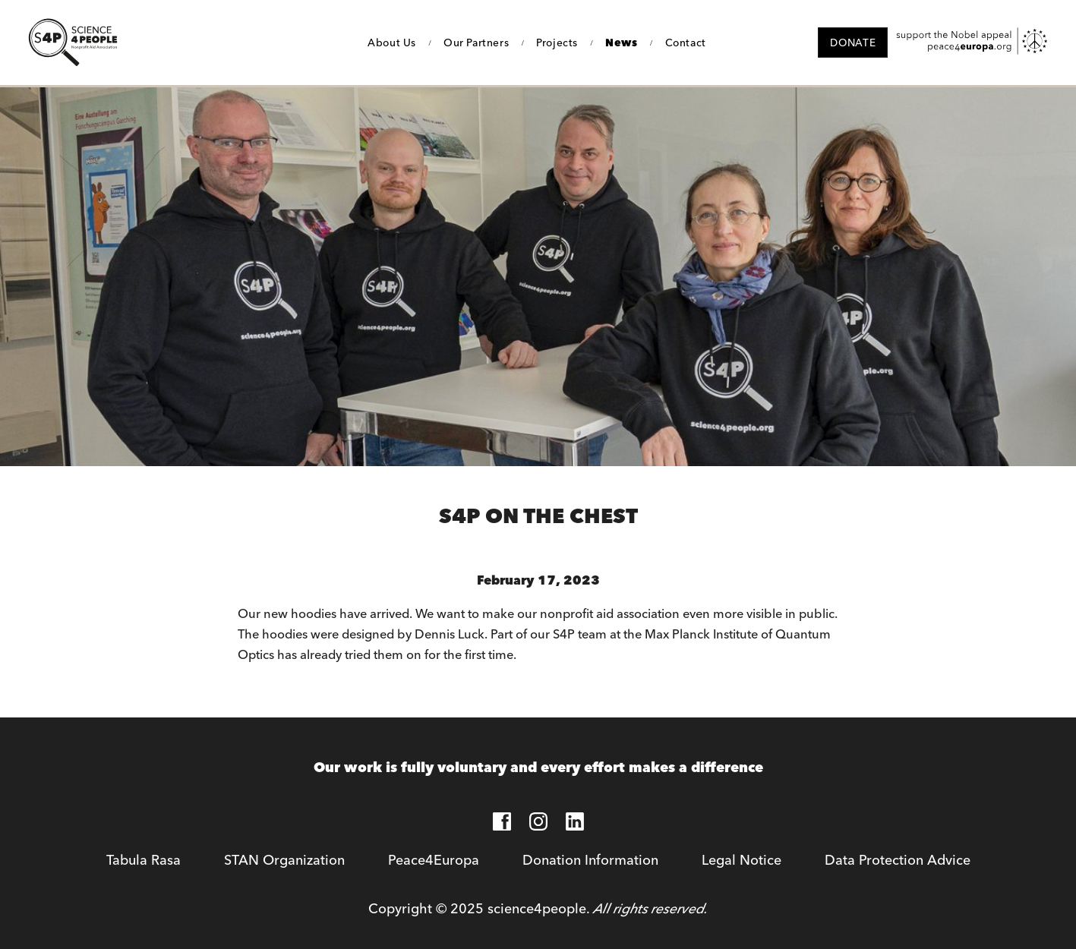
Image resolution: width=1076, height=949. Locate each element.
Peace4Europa (433, 860)
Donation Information (590, 860)
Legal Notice (741, 860)
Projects (557, 42)
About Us (392, 42)
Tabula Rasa (143, 860)
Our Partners (476, 42)
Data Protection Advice (897, 860)
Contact (685, 42)
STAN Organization (284, 860)
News (621, 42)
